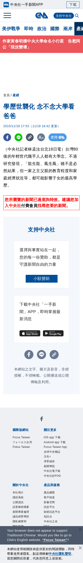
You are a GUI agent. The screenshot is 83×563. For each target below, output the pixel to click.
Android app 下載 (55, 442)
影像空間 (49, 502)
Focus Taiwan (21, 437)
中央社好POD (52, 475)
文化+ (47, 456)
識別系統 (18, 497)
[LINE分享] (18, 137)
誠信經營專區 (21, 516)
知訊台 (48, 516)
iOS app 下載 (52, 437)
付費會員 (29, 205)
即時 (28, 28)
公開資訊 (18, 502)
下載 (73, 4)
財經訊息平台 (52, 511)
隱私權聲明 (20, 521)
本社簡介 (18, 492)
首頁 (6, 95)
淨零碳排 (49, 461)
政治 (41, 28)
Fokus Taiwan (21, 446)
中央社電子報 (52, 471)
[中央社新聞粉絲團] (41, 419)
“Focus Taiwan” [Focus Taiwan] (54, 540)
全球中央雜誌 (52, 451)
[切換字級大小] (41, 137)
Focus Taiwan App (55, 446)
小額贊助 (41, 278)
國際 (54, 28)
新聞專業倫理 (21, 511)
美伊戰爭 (11, 28)
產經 (16, 95)
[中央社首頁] (41, 15)
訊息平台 (49, 507)
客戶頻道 (49, 497)
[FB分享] (7, 137)
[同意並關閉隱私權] (80, 548)
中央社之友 (51, 521)
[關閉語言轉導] (80, 530)
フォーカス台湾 (22, 442)
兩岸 (67, 28)
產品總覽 (49, 492)
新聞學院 (49, 466)
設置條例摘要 (21, 507)
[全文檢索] (77, 16)
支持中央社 (64, 16)
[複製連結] (30, 137)
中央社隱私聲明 (60, 553)
